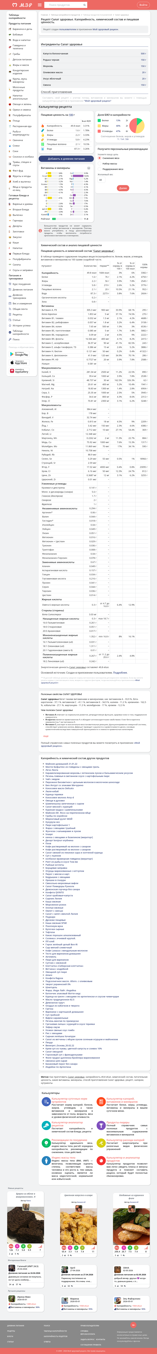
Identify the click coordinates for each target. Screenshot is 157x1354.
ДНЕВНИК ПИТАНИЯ (15, 1325)
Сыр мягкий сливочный (59, 947)
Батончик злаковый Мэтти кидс (63, 993)
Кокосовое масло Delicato (60, 788)
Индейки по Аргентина (58, 1066)
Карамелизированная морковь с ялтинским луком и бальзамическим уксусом (89, 773)
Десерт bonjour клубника (59, 840)
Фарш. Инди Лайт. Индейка (61, 990)
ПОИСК (47, 1325)
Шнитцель (51, 987)
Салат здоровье (122, 15)
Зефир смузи (53, 1027)
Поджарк (50, 916)
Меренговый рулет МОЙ (59, 818)
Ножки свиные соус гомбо (60, 1030)
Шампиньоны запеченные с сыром (65, 803)
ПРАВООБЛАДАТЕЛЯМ (89, 1325)
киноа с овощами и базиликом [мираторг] (69, 837)
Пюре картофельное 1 (58, 825)
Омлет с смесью (54, 910)
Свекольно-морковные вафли (62, 883)
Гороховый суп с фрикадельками (64, 1054)
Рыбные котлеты (55, 864)
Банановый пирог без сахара (61, 1063)
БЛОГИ (10, 1336)
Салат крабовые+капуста (59, 895)
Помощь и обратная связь (21, 347)
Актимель (51, 956)
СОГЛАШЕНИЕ (86, 1345)
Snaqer (49, 834)
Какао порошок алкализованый (63, 935)
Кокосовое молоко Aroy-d (60, 797)
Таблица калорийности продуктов (65, 15)
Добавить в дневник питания (66, 158)
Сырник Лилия (54, 898)
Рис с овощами (54, 1033)
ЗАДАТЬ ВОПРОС (87, 1339)
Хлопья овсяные (54, 907)
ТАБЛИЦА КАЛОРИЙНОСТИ (55, 1331)
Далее (123, 188)
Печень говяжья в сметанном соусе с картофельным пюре (77, 776)
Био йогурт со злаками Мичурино (64, 785)
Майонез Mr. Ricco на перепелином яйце (68, 812)
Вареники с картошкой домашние (65, 1011)
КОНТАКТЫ (100, 1339)
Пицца (49, 1042)
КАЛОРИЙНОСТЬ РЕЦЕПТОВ (55, 1336)
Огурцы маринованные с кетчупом (65, 870)
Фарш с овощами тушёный (60, 828)
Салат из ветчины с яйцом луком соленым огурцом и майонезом (82, 1039)
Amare (49, 975)
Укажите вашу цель (108, 154)
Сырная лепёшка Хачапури (60, 1036)
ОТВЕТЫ (47, 1342)
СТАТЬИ (10, 1342)
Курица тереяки (54, 794)
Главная (44, 15)
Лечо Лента (52, 769)
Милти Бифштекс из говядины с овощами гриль (72, 766)
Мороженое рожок (56, 904)
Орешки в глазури (56, 880)
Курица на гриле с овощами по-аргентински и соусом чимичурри (82, 996)
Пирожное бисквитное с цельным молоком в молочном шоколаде (83, 782)
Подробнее (120, 672)
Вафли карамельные (57, 1017)
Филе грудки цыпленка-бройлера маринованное (73, 1057)
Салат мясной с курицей (59, 806)
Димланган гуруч (55, 1002)
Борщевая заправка (56, 867)
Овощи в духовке (55, 800)
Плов (48, 843)
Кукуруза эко (53, 822)
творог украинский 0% (58, 984)
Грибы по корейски (56, 815)
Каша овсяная (53, 901)
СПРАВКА (84, 1331)
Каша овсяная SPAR (56, 923)
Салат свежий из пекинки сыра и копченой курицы (74, 852)
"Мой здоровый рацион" (97, 100)
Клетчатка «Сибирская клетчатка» (64, 965)
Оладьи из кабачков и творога (62, 1005)
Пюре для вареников (57, 959)
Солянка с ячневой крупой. (61, 938)
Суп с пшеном (53, 855)
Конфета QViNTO (55, 892)
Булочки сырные (55, 929)
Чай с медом (52, 779)
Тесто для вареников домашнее (63, 953)
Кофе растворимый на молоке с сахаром (68, 846)
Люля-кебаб (52, 791)
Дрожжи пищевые (56, 919)
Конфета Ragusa (54, 978)
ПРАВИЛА (97, 1345)
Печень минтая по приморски (62, 1021)
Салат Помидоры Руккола (60, 886)
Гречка (49, 1008)
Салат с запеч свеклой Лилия (62, 913)
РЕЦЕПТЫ (11, 1331)
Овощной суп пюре (56, 972)
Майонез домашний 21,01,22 (61, 763)
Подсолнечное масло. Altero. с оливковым (69, 981)
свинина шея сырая (56, 1060)
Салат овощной (54, 1051)
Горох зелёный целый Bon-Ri (62, 944)
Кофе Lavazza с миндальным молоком (67, 950)
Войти (143, 5)
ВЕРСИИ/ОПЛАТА (87, 1334)
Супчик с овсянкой (56, 962)
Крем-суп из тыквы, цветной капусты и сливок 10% (74, 1048)
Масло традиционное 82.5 (60, 999)
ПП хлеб (50, 941)
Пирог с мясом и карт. (58, 874)
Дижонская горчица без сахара (63, 889)
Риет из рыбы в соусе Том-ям (62, 861)
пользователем (67, 29)
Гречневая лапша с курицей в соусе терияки (70, 1024)
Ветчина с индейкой (57, 968)
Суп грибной (53, 1014)
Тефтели (50, 932)
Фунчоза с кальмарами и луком (63, 831)
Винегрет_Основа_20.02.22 (60, 1045)
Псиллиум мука (54, 926)
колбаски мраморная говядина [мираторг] (69, 858)
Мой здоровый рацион (105, 29)
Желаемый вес (105, 174)
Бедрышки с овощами (58, 877)
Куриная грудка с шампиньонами (64, 809)
